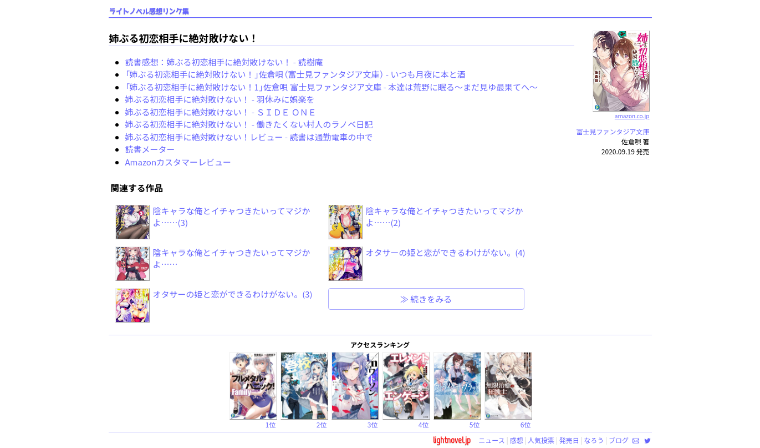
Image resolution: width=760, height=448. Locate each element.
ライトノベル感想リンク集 (149, 11)
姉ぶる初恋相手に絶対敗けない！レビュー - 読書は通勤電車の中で (249, 137)
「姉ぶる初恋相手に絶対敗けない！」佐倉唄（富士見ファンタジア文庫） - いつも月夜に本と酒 (295, 74)
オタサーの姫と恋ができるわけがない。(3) (233, 294)
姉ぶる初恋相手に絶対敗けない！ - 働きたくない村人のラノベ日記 (249, 124)
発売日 (569, 440)
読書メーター (150, 149)
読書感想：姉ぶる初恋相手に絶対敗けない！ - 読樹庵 (224, 62)
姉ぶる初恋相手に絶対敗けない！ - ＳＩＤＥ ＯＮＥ (221, 112)
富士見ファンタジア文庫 (613, 131)
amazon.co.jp (621, 111)
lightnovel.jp (452, 440)
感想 (516, 440)
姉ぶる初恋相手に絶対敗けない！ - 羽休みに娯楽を (220, 99)
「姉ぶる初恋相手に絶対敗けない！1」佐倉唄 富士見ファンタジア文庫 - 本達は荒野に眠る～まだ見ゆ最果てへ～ (331, 87)
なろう (594, 440)
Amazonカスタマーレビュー (178, 162)
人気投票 (541, 440)
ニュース (491, 440)
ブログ (619, 440)
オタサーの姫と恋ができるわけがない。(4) (446, 252)
